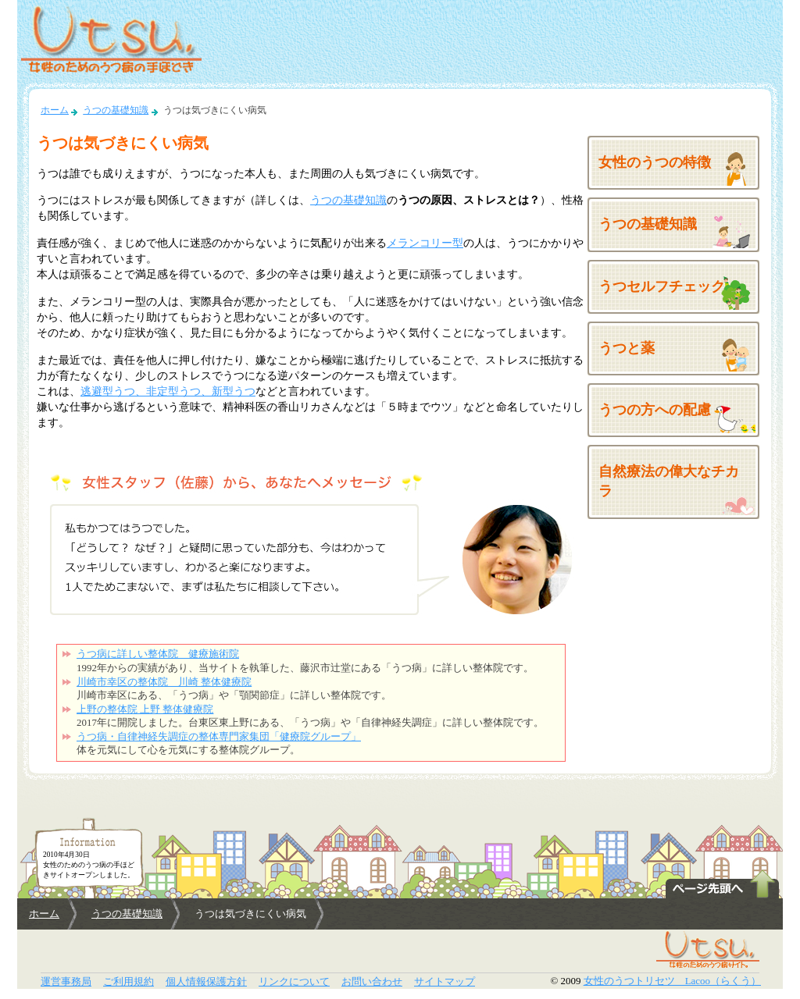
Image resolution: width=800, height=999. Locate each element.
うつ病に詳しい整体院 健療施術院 (158, 653)
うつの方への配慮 (654, 410)
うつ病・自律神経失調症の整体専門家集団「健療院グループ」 (219, 736)
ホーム (55, 110)
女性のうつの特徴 (654, 162)
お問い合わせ (371, 981)
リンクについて (294, 981)
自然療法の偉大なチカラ (668, 481)
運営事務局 (66, 981)
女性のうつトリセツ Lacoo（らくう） (672, 981)
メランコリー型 (425, 242)
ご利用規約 (128, 981)
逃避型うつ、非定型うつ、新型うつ (167, 391)
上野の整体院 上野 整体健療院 (145, 709)
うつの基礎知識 (115, 110)
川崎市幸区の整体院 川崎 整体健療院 (164, 682)
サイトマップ (444, 981)
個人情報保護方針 (206, 981)
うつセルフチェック (661, 286)
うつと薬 (626, 348)
